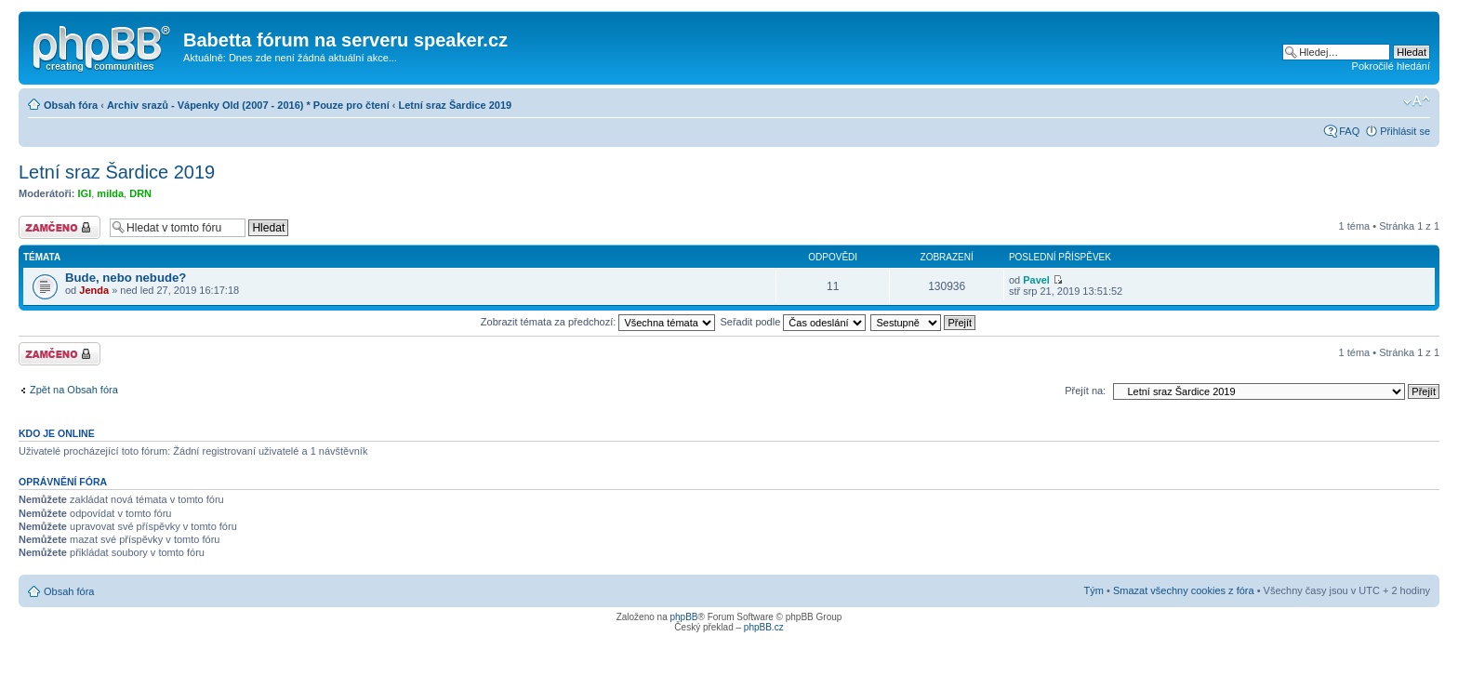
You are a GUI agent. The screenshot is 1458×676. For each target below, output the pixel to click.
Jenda (94, 290)
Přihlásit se (1405, 131)
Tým (1094, 590)
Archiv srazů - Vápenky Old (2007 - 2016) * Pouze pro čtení (248, 105)
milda (110, 193)
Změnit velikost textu (1416, 101)
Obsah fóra (71, 105)
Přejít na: (1085, 390)
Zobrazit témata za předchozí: (598, 321)
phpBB (683, 617)
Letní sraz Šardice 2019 (455, 105)
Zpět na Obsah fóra (74, 389)
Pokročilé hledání (1391, 66)
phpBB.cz (764, 627)
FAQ (1349, 131)
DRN (140, 193)
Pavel (1036, 279)
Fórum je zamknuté (59, 227)
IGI (85, 193)
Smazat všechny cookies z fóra (1183, 590)
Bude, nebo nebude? (125, 278)
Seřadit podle (793, 321)
